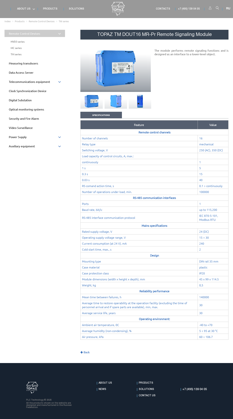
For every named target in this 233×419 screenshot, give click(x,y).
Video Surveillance (21, 127)
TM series (16, 54)
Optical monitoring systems (26, 109)
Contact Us (147, 395)
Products (146, 383)
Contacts (163, 9)
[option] (115, 68)
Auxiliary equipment (37, 147)
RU (228, 8)
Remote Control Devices (37, 34)
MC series (16, 47)
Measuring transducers (23, 63)
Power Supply (37, 137)
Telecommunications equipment (37, 82)
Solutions (146, 389)
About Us (105, 383)
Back (85, 352)
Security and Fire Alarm (24, 118)
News (102, 389)
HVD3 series (18, 41)
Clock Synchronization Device (27, 91)
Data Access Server (21, 72)
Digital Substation (20, 100)
